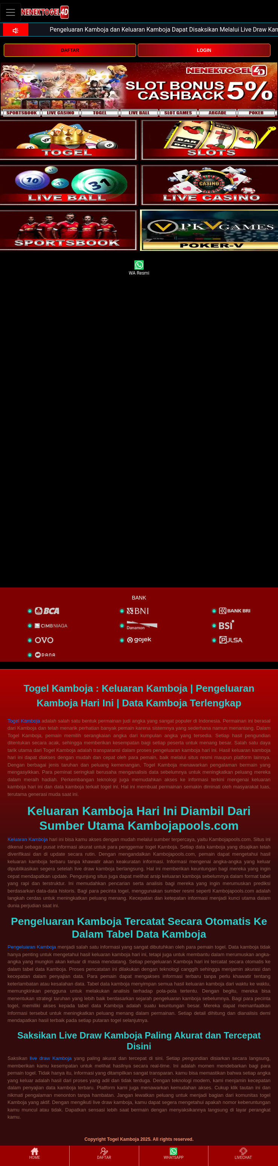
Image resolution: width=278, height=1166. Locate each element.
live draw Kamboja (51, 1058)
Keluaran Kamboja (28, 839)
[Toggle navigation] (10, 12)
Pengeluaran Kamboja (32, 947)
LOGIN (204, 50)
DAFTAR (70, 50)
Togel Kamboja (24, 721)
